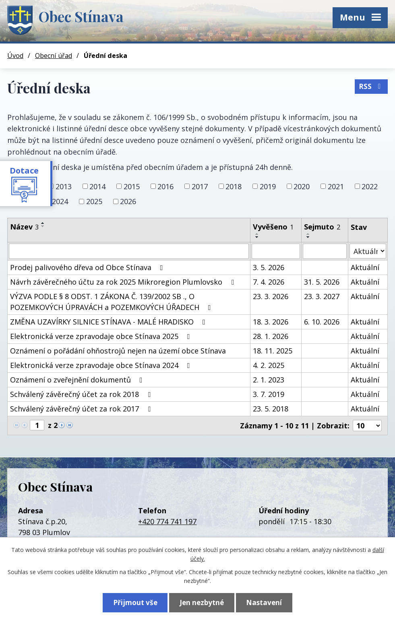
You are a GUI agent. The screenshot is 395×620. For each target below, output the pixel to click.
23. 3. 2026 (270, 296)
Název (24, 226)
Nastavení (264, 602)
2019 (268, 186)
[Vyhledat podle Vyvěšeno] (276, 251)
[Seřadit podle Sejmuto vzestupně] (308, 234)
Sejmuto (322, 226)
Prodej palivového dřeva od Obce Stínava (88, 267)
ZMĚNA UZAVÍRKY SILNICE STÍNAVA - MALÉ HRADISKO (109, 322)
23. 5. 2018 (270, 408)
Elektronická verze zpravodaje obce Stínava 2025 (101, 336)
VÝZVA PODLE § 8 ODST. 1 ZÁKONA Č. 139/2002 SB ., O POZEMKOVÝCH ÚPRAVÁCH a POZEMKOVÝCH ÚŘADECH (112, 301)
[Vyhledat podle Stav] (368, 251)
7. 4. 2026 (268, 282)
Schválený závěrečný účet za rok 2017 (82, 408)
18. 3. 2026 (270, 322)
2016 (165, 186)
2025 (94, 201)
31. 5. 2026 (321, 282)
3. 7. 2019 (268, 394)
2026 (128, 201)
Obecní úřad (53, 55)
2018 (233, 186)
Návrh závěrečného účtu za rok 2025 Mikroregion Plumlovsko (123, 282)
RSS (371, 86)
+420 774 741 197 (167, 521)
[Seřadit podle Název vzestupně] (43, 223)
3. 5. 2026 (268, 267)
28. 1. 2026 (270, 336)
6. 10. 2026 (321, 322)
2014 (97, 186)
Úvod (15, 55)
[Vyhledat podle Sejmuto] (325, 251)
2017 (200, 186)
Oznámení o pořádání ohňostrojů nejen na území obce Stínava (118, 350)
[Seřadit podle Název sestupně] (43, 226)
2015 (132, 186)
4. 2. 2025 (268, 365)
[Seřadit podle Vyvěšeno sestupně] (257, 237)
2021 (336, 186)
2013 (64, 186)
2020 (302, 186)
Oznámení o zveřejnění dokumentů (78, 379)
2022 (370, 186)
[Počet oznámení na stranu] (367, 425)
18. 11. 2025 (272, 350)
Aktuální (365, 267)
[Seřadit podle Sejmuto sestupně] (308, 237)
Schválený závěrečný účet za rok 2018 (82, 394)
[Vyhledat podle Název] (129, 251)
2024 (60, 201)
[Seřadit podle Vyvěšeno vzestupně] (257, 234)
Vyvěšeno (273, 226)
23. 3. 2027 (321, 296)
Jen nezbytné (202, 602)
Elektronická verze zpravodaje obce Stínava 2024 (101, 365)
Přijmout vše (135, 602)
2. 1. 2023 (268, 379)
